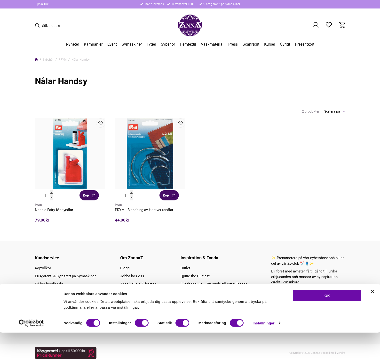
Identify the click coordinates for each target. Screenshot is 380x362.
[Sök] (38, 25)
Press (233, 44)
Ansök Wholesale (134, 292)
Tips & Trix (41, 4)
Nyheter (72, 44)
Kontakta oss (45, 300)
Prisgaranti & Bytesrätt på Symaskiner (65, 276)
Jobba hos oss (132, 276)
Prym (38, 204)
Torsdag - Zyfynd (194, 292)
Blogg (124, 268)
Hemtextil (188, 44)
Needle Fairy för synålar (54, 210)
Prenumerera (329, 300)
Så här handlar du (49, 284)
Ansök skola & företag (138, 284)
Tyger (151, 44)
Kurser (269, 44)
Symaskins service (50, 308)
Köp (89, 195)
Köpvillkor (43, 268)
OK (327, 325)
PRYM (62, 59)
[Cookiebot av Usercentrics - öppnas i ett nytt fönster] (31, 352)
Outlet (185, 268)
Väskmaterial (212, 44)
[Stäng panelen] (372, 320)
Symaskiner (132, 44)
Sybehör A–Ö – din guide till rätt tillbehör (214, 284)
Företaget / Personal (136, 300)
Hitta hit (41, 292)
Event (112, 44)
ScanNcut (251, 44)
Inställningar (263, 352)
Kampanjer (93, 44)
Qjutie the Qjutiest (195, 276)
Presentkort (304, 44)
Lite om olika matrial (197, 308)
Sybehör (168, 44)
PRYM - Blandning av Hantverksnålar (144, 210)
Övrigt (285, 44)
